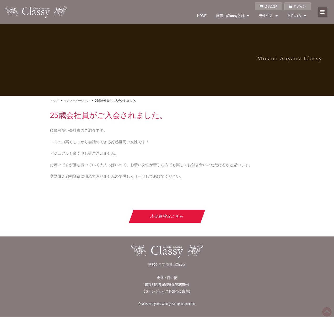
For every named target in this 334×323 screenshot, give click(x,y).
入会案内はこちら (167, 216)
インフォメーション (77, 100)
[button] (322, 12)
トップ (54, 100)
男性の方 (268, 16)
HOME (202, 16)
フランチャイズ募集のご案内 (167, 291)
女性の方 (296, 16)
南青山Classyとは (232, 16)
